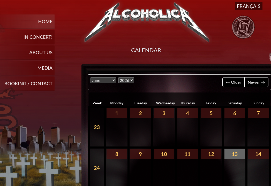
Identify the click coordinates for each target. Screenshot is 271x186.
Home (45, 21)
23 (97, 127)
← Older (233, 82)
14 (258, 154)
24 (97, 168)
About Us (40, 52)
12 (211, 154)
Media (44, 68)
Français (248, 6)
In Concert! (37, 37)
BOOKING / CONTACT (28, 83)
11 (188, 154)
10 (164, 154)
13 (235, 154)
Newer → (256, 82)
